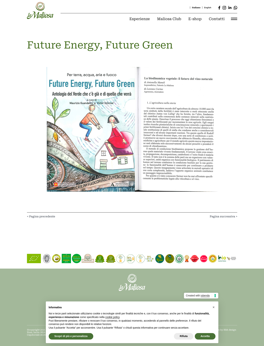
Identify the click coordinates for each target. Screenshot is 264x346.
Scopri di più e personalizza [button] (71, 336)
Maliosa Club (169, 19)
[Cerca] (161, 7)
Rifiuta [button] (184, 336)
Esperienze (139, 19)
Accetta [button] (205, 336)
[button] (214, 307)
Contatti (217, 19)
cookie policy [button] (112, 317)
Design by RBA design (224, 330)
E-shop (195, 19)
